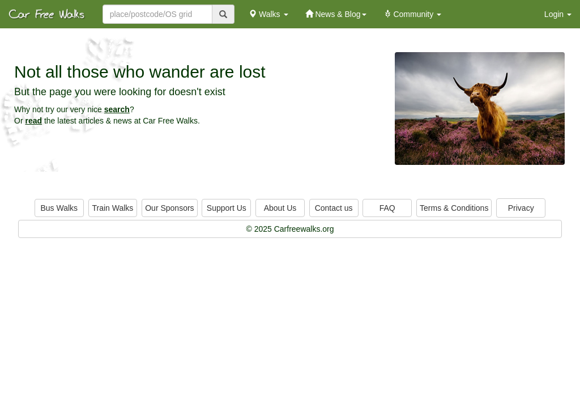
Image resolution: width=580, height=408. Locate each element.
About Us (280, 207)
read (33, 120)
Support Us (226, 207)
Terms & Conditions (454, 207)
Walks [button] (268, 14)
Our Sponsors (169, 207)
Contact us (334, 207)
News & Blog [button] (335, 14)
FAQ (387, 207)
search (117, 109)
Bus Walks (59, 207)
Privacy (521, 207)
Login (558, 14)
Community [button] (412, 14)
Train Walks (113, 207)
